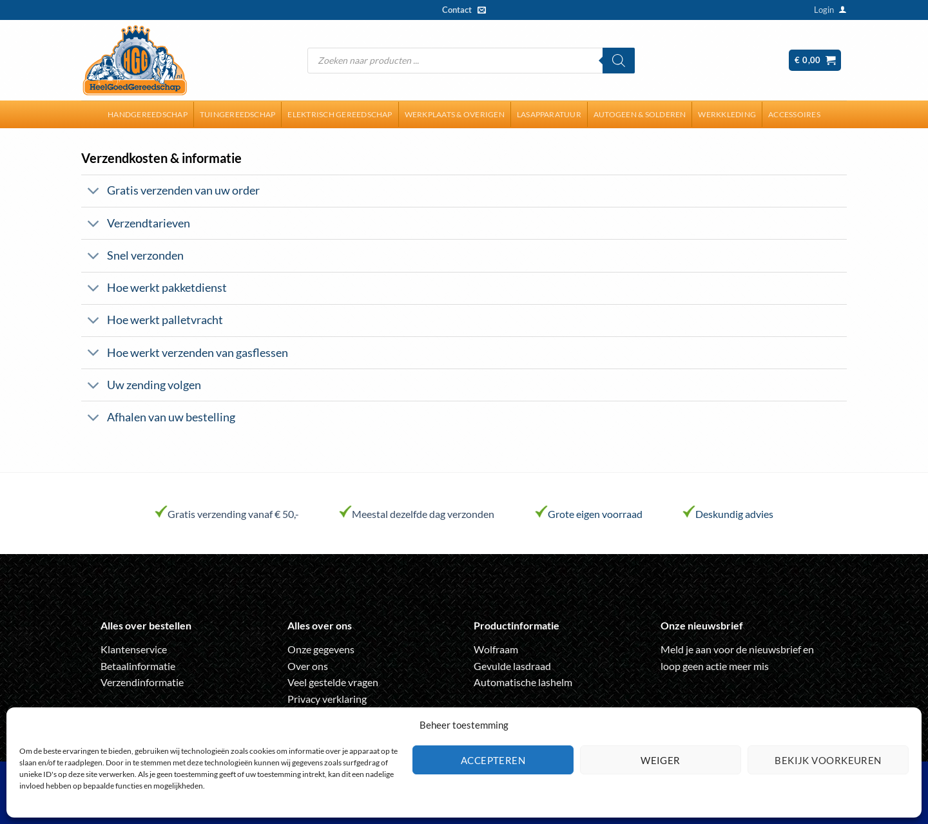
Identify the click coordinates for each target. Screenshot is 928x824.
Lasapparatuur (549, 114)
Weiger (661, 760)
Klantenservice (134, 649)
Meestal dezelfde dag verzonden (423, 514)
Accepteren (493, 760)
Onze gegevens (320, 649)
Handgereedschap (148, 114)
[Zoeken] (619, 60)
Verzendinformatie (142, 682)
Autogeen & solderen (640, 114)
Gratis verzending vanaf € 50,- (233, 514)
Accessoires (794, 114)
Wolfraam (496, 649)
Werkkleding (727, 114)
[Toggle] (93, 192)
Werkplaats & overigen (455, 114)
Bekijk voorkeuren (828, 760)
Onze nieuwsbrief (702, 625)
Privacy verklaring (327, 699)
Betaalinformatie (138, 666)
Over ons (307, 666)
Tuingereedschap (238, 114)
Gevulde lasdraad (512, 666)
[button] (824, 9)
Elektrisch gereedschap (339, 114)
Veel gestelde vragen (332, 682)
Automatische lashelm (523, 682)
